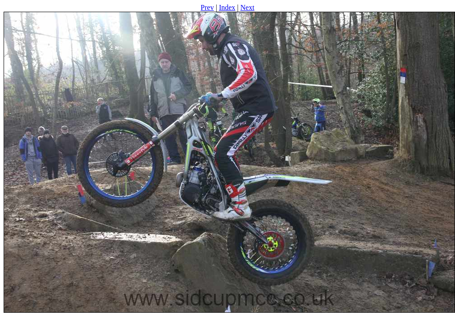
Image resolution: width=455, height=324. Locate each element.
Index (227, 7)
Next (248, 7)
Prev (207, 7)
